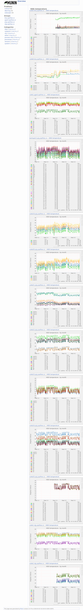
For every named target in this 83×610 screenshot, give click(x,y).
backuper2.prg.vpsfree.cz (38, 138)
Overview (22, 1)
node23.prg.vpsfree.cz (37, 374)
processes (8, 39)
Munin (22, 608)
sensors (7, 41)
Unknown (8, 13)
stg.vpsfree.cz (9, 24)
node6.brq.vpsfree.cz (36, 59)
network (7, 31)
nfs (6, 33)
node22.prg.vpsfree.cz (37, 330)
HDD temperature (52, 10)
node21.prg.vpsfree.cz (37, 285)
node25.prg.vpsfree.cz (37, 476)
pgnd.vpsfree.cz (10, 20)
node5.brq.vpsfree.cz (36, 10)
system (7, 43)
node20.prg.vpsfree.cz (37, 249)
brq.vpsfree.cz (10, 18)
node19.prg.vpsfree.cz (37, 214)
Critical (7, 8)
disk (6, 29)
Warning (7, 11)
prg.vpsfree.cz (10, 22)
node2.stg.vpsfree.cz (36, 563)
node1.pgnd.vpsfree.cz (37, 94)
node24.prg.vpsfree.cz (37, 425)
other (7, 35)
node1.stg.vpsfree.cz (36, 525)
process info (9, 37)
